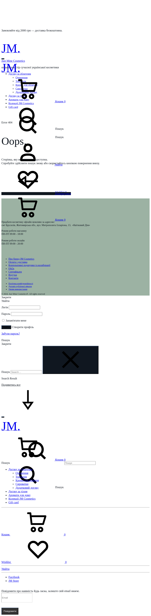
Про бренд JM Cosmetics (21, 259)
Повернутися (36, 193)
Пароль (5, 313)
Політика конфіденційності (20, 283)
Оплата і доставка (17, 262)
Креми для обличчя (27, 480)
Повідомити (10, 611)
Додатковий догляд (27, 487)
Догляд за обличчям (20, 469)
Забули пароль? (10, 333)
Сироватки (22, 484)
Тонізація (21, 476)
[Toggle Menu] (2, 58)
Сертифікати (15, 271)
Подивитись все (11, 384)
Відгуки (12, 275)
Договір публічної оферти (20, 286)
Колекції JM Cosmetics (22, 498)
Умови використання (17, 289)
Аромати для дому (19, 495)
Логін (4, 307)
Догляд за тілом (17, 491)
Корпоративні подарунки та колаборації (29, 265)
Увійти (6, 327)
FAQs (11, 268)
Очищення (22, 473)
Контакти (13, 278)
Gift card (13, 502)
